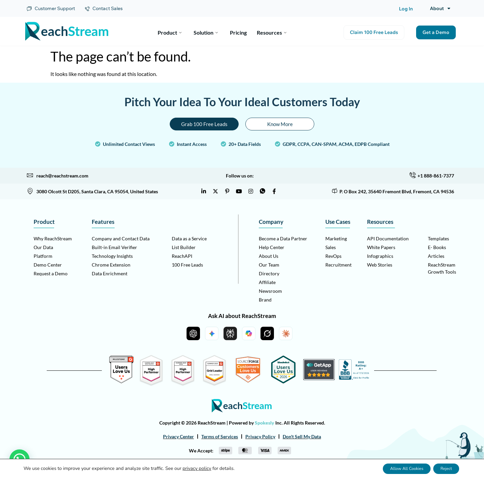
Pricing (238, 31)
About (440, 8)
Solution (206, 31)
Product (170, 31)
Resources (271, 31)
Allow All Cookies (394, 468)
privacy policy (197, 468)
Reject (442, 468)
